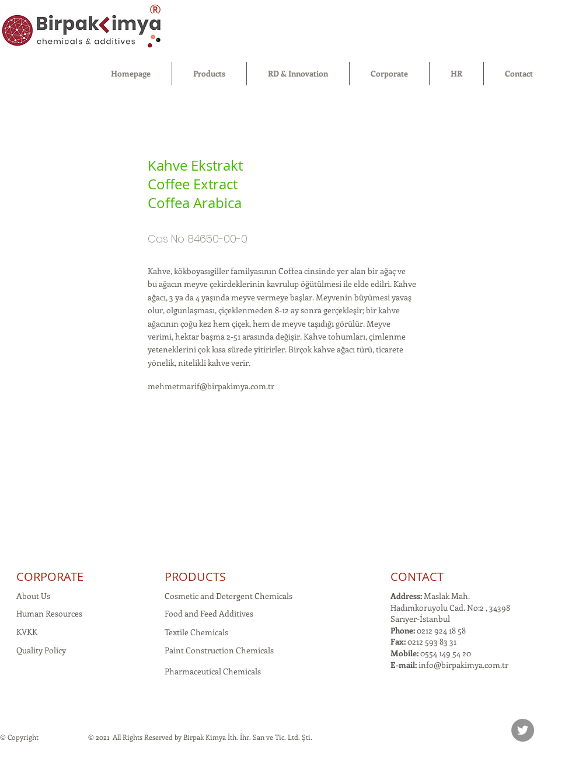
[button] (209, 73)
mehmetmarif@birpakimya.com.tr (211, 386)
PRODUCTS (195, 576)
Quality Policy (41, 650)
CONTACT (417, 576)
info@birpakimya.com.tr (463, 664)
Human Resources (49, 613)
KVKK (26, 631)
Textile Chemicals (196, 632)
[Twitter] (522, 730)
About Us (33, 595)
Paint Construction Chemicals (219, 650)
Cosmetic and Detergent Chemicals (228, 595)
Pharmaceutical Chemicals (213, 671)
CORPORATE (49, 576)
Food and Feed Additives (209, 613)
